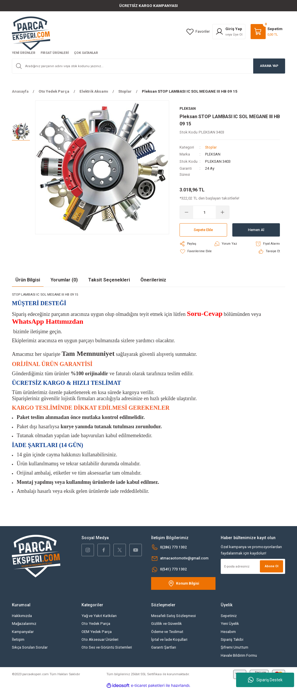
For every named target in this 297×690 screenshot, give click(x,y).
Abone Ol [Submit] (271, 566)
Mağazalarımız (24, 624)
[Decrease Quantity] (186, 212)
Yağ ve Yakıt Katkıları (99, 616)
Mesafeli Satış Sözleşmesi (173, 616)
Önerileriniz (153, 280)
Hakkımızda (22, 616)
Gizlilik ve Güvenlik (166, 624)
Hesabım (228, 632)
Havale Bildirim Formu (239, 655)
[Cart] (266, 31)
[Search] (148, 66)
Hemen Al (256, 230)
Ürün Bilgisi (27, 280)
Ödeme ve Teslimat (167, 632)
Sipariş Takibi (232, 640)
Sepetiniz (229, 616)
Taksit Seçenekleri (109, 280)
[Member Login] (228, 31)
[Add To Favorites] (196, 252)
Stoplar (211, 147)
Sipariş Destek (265, 680)
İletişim (18, 640)
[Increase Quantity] (222, 212)
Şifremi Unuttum (234, 647)
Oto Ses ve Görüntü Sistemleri (107, 647)
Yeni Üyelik (230, 624)
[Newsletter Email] (253, 566)
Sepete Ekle (203, 230)
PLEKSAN (213, 154)
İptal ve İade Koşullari (169, 640)
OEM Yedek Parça (97, 632)
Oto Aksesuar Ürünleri (100, 640)
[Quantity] (204, 212)
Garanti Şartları (163, 647)
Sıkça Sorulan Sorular (30, 647)
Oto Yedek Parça (96, 624)
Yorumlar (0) (64, 280)
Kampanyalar (23, 632)
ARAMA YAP (269, 66)
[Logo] (31, 33)
